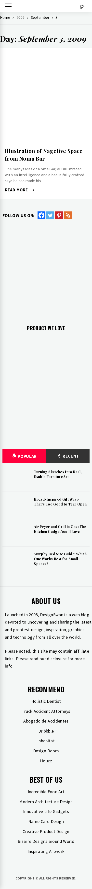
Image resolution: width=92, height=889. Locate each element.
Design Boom (46, 751)
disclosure (56, 658)
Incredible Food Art (46, 791)
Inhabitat (46, 741)
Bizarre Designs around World (46, 841)
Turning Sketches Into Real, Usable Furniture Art (58, 474)
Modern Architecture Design (46, 801)
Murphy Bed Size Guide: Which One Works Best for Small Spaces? (60, 559)
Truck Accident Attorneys (46, 711)
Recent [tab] (68, 456)
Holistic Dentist (46, 701)
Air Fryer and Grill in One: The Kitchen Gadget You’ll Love (60, 529)
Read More (19, 190)
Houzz (46, 761)
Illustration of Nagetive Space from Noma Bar (44, 154)
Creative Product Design (46, 831)
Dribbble (46, 731)
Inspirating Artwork (46, 851)
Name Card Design (46, 821)
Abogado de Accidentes (46, 721)
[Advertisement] (46, 268)
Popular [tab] (24, 456)
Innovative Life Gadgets (46, 811)
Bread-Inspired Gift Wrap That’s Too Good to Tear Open (60, 501)
